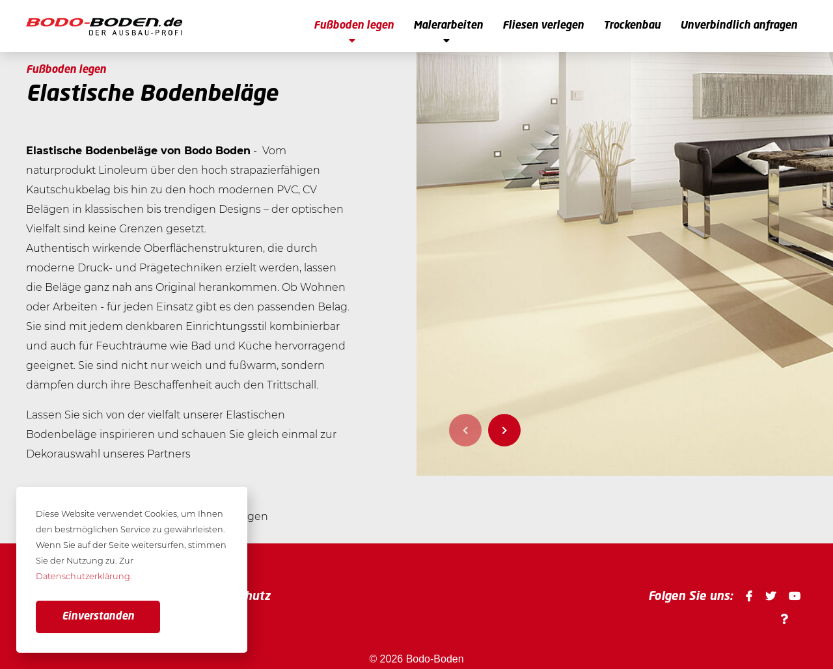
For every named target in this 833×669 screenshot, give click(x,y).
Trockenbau (632, 26)
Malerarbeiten (448, 33)
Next (504, 430)
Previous (465, 430)
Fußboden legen (354, 33)
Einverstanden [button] (98, 617)
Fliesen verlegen (543, 26)
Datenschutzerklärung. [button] (84, 576)
